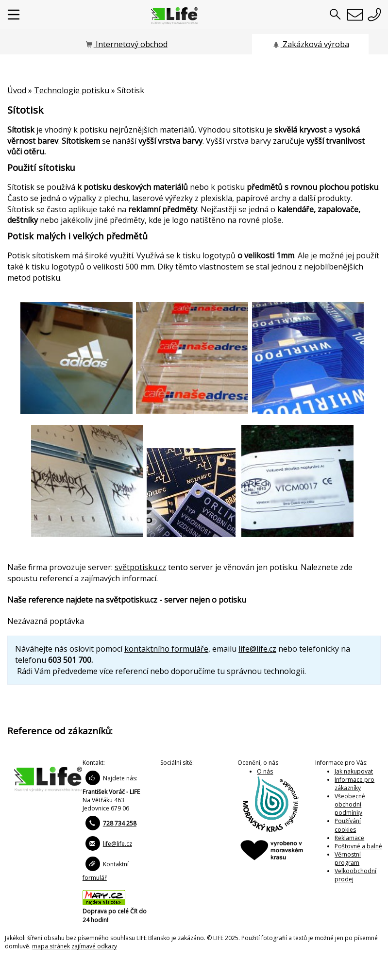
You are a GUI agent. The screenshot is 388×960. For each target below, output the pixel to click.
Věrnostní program (348, 858)
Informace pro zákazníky (354, 783)
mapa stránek (51, 946)
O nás (265, 771)
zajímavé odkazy (94, 946)
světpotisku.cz (140, 567)
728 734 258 (119, 823)
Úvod (16, 90)
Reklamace (349, 838)
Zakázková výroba (310, 44)
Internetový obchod (126, 44)
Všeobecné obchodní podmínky (350, 804)
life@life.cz (257, 648)
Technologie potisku (71, 90)
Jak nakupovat (354, 771)
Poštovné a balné (358, 846)
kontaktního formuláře (166, 648)
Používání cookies (348, 825)
